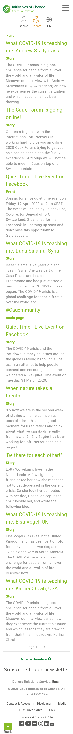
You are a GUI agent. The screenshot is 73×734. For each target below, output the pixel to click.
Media (62, 703)
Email (56, 682)
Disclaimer (44, 703)
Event (10, 192)
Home (10, 35)
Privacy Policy (32, 709)
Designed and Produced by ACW (36, 717)
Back (8, 727)
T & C (52, 709)
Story (10, 58)
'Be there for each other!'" (34, 455)
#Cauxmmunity (23, 310)
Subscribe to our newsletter (36, 669)
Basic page (15, 318)
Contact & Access (19, 703)
